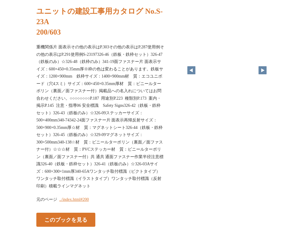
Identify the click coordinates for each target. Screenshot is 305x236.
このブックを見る (65, 220)
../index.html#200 (74, 199)
